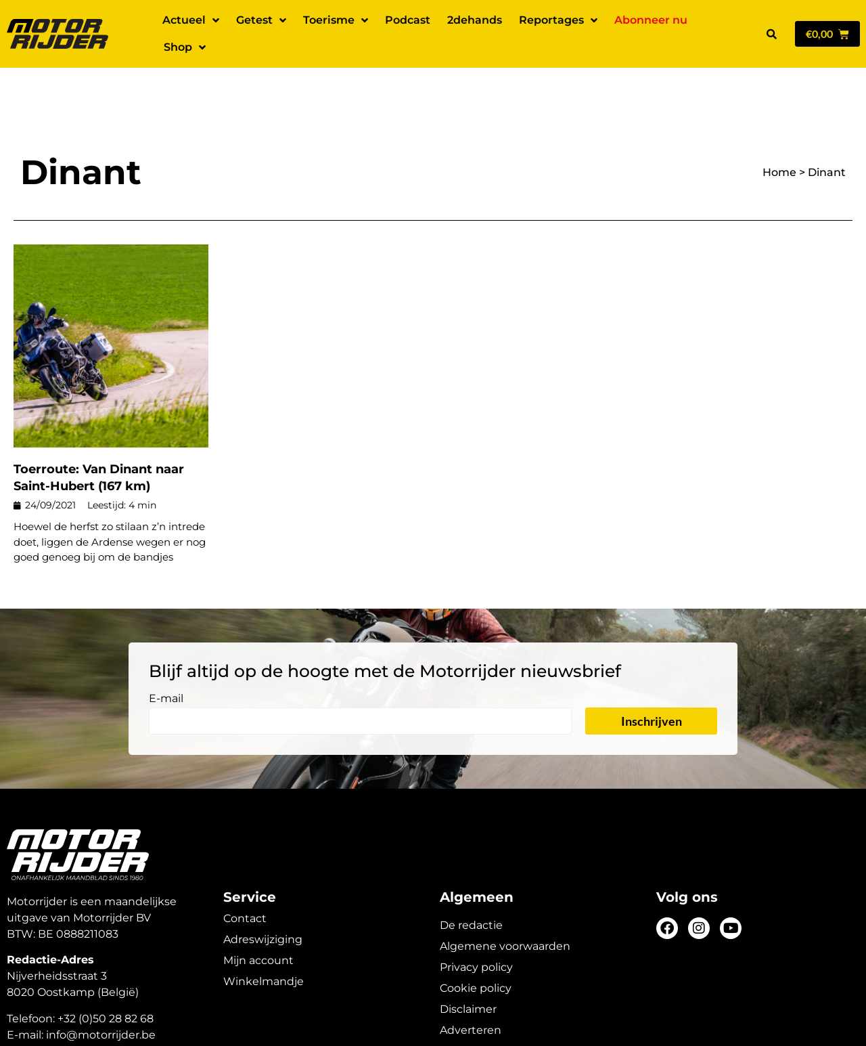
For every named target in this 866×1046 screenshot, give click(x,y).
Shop (185, 47)
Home (779, 124)
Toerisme (335, 20)
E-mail (166, 651)
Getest (261, 20)
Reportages (558, 20)
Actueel (190, 20)
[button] (771, 34)
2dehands (474, 20)
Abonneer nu (650, 20)
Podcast (407, 20)
